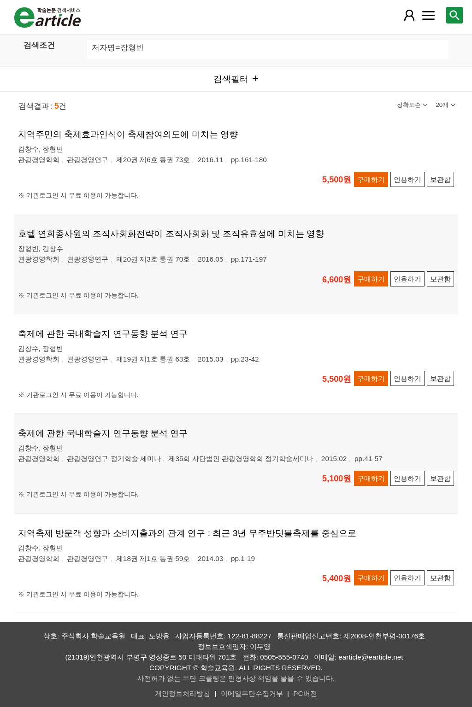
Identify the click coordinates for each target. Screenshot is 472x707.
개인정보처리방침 (182, 693)
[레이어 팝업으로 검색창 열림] (454, 15)
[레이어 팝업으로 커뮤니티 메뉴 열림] (428, 15)
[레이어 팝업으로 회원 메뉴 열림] (409, 15)
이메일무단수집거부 (252, 693)
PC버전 (305, 693)
